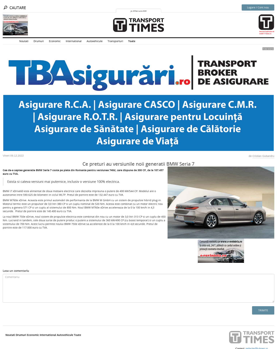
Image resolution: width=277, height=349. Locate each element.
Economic (55, 41)
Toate (131, 41)
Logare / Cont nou (258, 7)
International (74, 41)
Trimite (263, 310)
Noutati (23, 41)
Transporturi (115, 41)
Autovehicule (95, 41)
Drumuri (39, 41)
